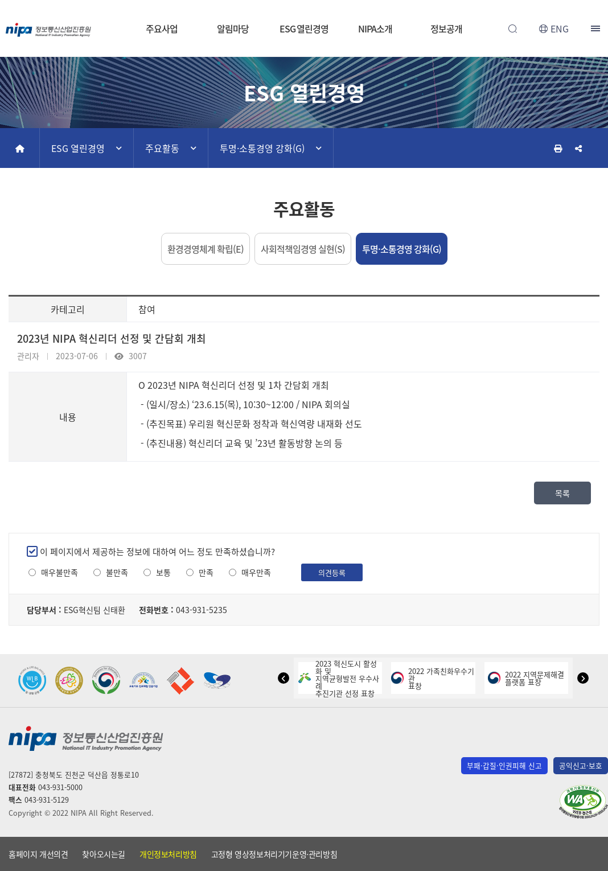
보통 (163, 572)
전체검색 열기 (512, 28)
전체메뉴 (596, 28)
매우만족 (256, 572)
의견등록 (332, 572)
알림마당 (233, 28)
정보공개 (446, 28)
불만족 (117, 572)
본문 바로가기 (304, 0)
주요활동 (162, 148)
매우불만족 (59, 572)
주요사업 (162, 28)
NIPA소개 (375, 28)
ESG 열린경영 (304, 28)
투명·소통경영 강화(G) (262, 148)
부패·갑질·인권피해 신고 (504, 765)
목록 (562, 493)
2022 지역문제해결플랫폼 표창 (526, 678)
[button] (283, 678)
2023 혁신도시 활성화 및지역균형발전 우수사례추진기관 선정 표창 (338, 678)
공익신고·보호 (580, 765)
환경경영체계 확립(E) (205, 249)
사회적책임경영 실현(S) (303, 249)
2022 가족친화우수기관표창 (432, 678)
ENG (560, 28)
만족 (206, 572)
